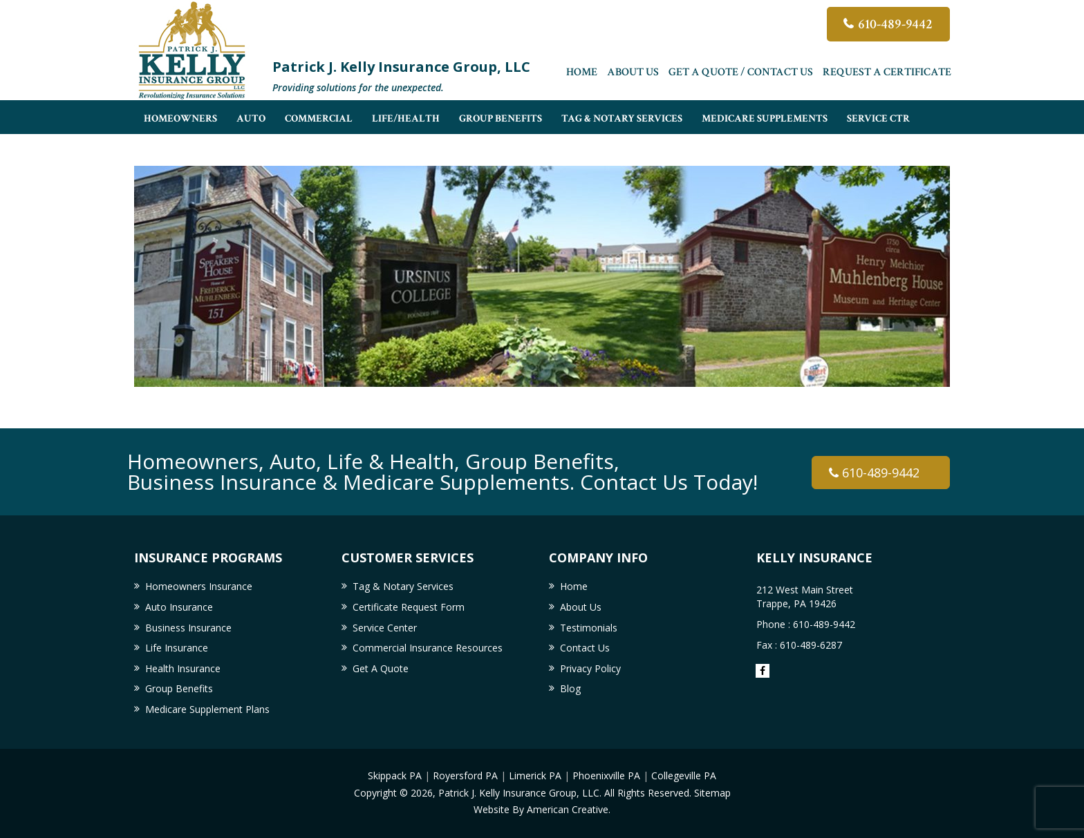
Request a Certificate (887, 72)
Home (581, 72)
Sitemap (712, 792)
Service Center (385, 627)
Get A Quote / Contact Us (741, 72)
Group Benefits (179, 688)
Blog (570, 688)
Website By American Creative (541, 809)
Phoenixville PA (606, 775)
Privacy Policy (590, 668)
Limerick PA (535, 775)
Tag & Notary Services (403, 586)
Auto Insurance (179, 606)
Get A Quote (381, 668)
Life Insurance (176, 647)
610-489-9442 (895, 24)
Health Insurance (183, 668)
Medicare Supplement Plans (207, 709)
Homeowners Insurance (198, 586)
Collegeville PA (683, 775)
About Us (633, 72)
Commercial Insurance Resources (428, 647)
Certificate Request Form (409, 606)
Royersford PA (465, 775)
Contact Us (585, 647)
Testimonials (588, 627)
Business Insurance (188, 627)
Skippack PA (395, 775)
